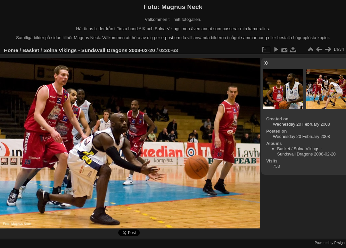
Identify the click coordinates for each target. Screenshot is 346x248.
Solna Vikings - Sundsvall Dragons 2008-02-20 (99, 50)
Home (11, 50)
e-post (167, 37)
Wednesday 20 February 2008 (301, 124)
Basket (31, 50)
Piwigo (339, 243)
